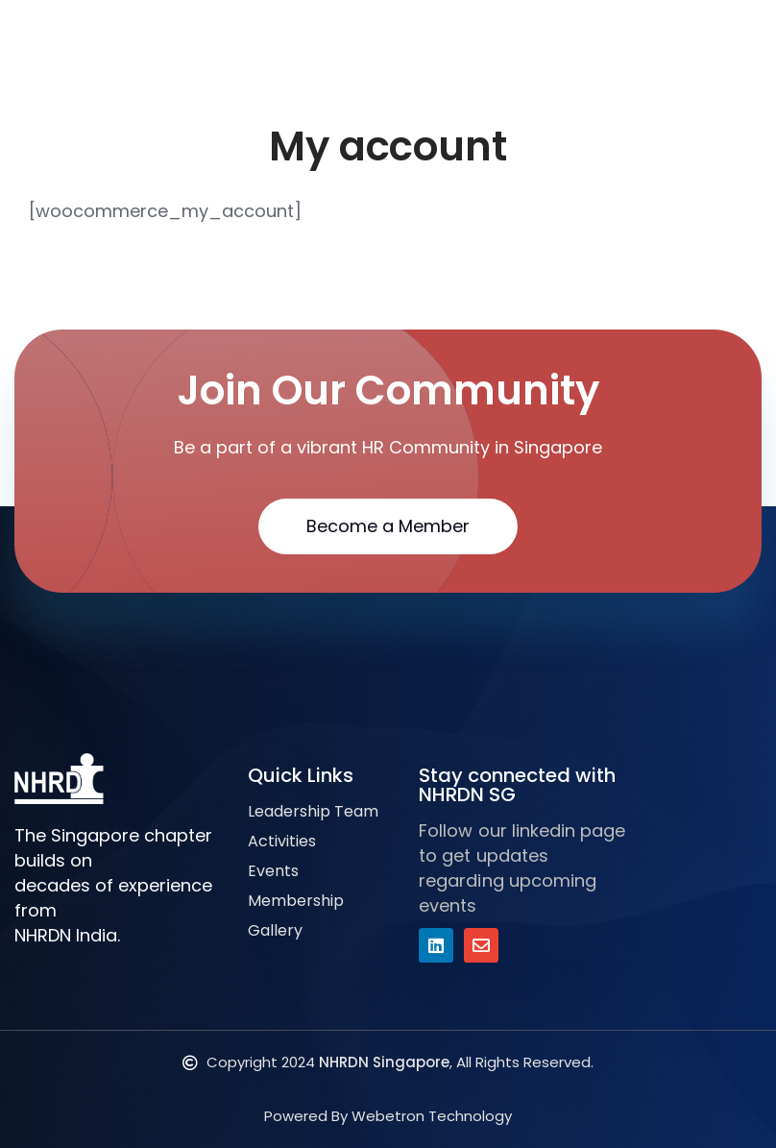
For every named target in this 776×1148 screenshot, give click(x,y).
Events (273, 871)
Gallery (275, 930)
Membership (296, 901)
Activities (282, 841)
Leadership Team (313, 811)
